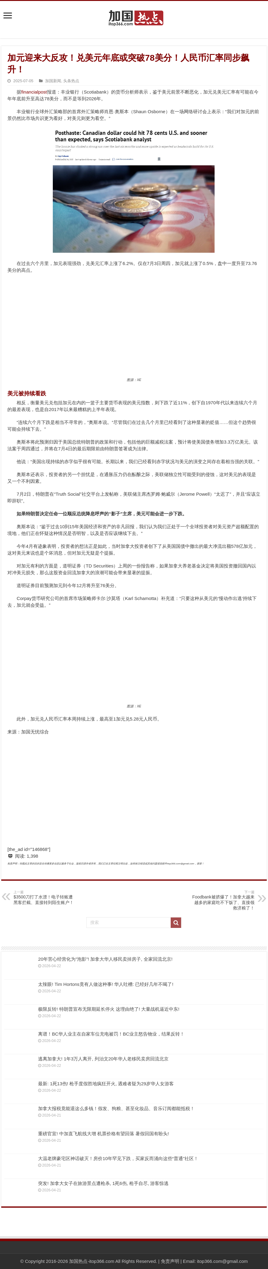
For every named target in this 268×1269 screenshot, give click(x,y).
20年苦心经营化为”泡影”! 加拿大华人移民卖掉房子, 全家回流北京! (105, 959)
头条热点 (71, 81)
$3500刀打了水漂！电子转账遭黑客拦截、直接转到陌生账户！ (45, 897)
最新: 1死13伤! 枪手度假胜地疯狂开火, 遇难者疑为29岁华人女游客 (106, 1083)
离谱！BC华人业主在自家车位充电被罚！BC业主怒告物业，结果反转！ (111, 1033)
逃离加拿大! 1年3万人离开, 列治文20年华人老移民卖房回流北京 (103, 1058)
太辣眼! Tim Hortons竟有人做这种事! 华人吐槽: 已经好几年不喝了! (105, 984)
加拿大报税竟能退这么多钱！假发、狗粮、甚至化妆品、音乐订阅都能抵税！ (116, 1108)
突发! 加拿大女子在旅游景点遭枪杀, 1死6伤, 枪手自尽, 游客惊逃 (103, 1183)
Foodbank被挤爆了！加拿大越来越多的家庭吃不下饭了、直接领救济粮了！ (223, 900)
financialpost (34, 91)
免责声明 (170, 1261)
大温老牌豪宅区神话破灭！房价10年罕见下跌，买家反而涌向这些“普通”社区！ (118, 1158)
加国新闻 (53, 81)
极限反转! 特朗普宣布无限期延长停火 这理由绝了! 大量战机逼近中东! (108, 1009)
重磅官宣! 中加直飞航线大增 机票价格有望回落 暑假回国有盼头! (103, 1133)
